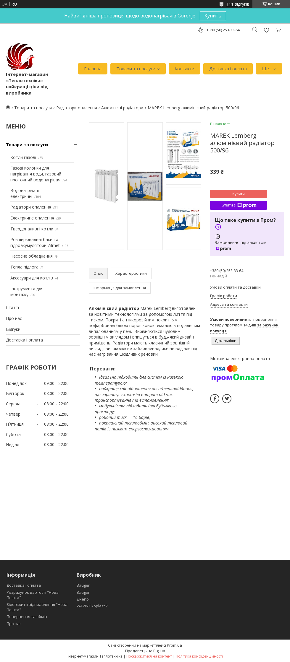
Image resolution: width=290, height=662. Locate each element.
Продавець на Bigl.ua (145, 650)
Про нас (14, 318)
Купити (238, 194)
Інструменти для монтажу (27, 291)
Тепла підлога (24, 267)
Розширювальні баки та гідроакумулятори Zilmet (35, 242)
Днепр (83, 599)
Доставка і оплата (228, 68)
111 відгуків (237, 4)
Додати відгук (266, 29)
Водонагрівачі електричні (24, 193)
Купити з (238, 205)
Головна (93, 68)
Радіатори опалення (76, 107)
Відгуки (13, 329)
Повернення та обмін (27, 616)
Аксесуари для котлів (31, 278)
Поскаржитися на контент (149, 656)
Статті (12, 307)
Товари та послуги (135, 68)
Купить (212, 15)
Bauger (83, 585)
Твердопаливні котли (31, 229)
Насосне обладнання (31, 256)
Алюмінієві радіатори (122, 107)
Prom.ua (174, 645)
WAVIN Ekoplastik (92, 606)
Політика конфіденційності (199, 656)
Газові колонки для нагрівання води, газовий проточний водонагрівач (35, 173)
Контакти (184, 68)
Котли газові (23, 157)
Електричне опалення (32, 218)
